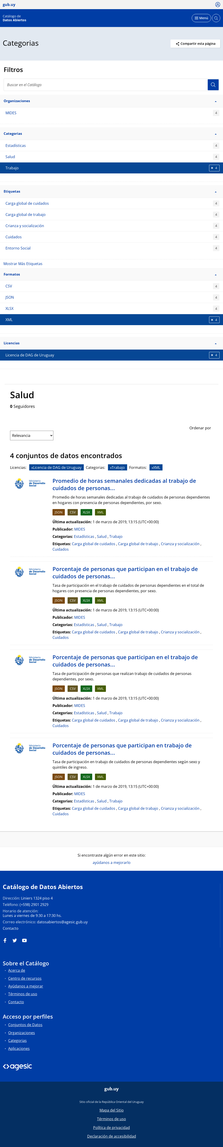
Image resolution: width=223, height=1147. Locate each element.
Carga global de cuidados (112, 203)
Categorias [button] (110, 133)
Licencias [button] (110, 343)
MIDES (112, 113)
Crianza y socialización (112, 226)
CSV (112, 286)
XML (100, 512)
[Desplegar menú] (201, 18)
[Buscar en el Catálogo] (111, 84)
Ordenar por (200, 427)
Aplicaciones (19, 1048)
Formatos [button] (110, 274)
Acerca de (16, 970)
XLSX (112, 308)
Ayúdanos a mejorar (25, 986)
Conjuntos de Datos (25, 1024)
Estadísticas (112, 146)
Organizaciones (21, 1032)
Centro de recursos (25, 978)
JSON (112, 297)
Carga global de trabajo (112, 215)
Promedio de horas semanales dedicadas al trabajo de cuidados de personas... (124, 484)
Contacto (10, 928)
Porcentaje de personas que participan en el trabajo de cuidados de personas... (125, 572)
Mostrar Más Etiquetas (22, 263)
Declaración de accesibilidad (111, 1136)
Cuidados (112, 237)
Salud (112, 157)
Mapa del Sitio (112, 1110)
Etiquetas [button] (110, 191)
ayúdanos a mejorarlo (112, 862)
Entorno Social (112, 248)
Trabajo (116, 536)
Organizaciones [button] (110, 100)
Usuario (213, 84)
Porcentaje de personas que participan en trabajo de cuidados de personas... (122, 748)
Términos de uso (22, 993)
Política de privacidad (111, 1127)
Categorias (17, 1040)
